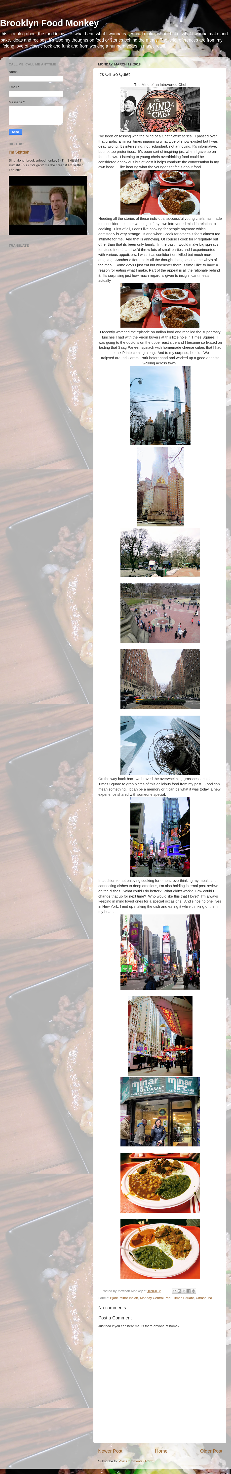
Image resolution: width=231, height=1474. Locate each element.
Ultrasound (204, 1298)
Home (161, 1451)
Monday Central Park (155, 1298)
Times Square (183, 1298)
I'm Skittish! (20, 152)
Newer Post (110, 1451)
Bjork (114, 1298)
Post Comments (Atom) (136, 1461)
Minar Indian (129, 1298)
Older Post (211, 1451)
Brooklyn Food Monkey (49, 23)
